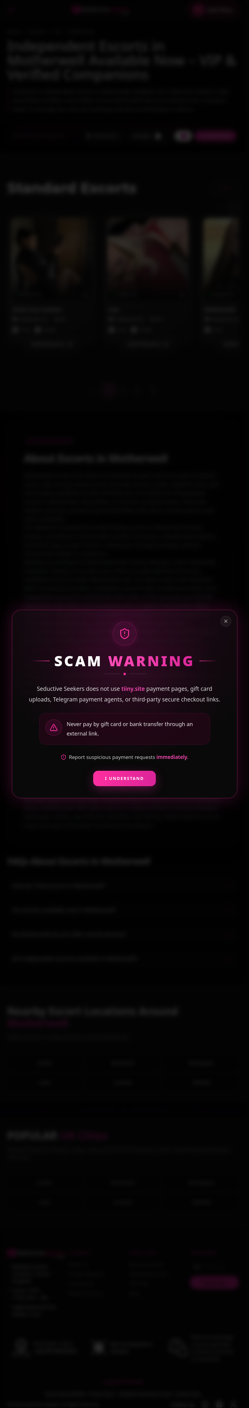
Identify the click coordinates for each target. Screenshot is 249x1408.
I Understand (124, 778)
